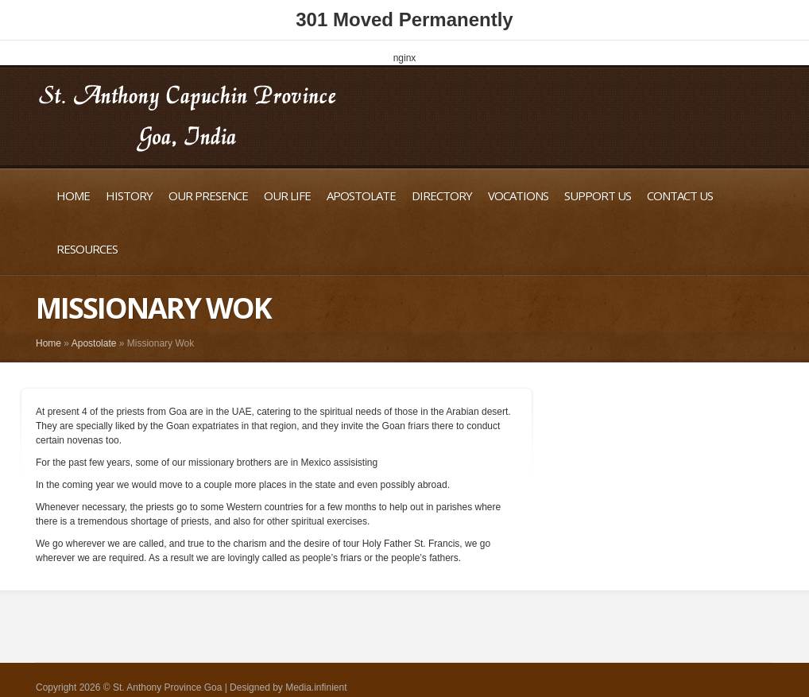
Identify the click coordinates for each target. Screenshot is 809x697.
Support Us (597, 195)
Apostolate (361, 195)
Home (73, 195)
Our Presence (208, 195)
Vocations (518, 195)
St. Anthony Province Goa (167, 687)
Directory (442, 195)
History (129, 195)
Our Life (287, 195)
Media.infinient (315, 687)
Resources (87, 249)
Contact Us (680, 195)
